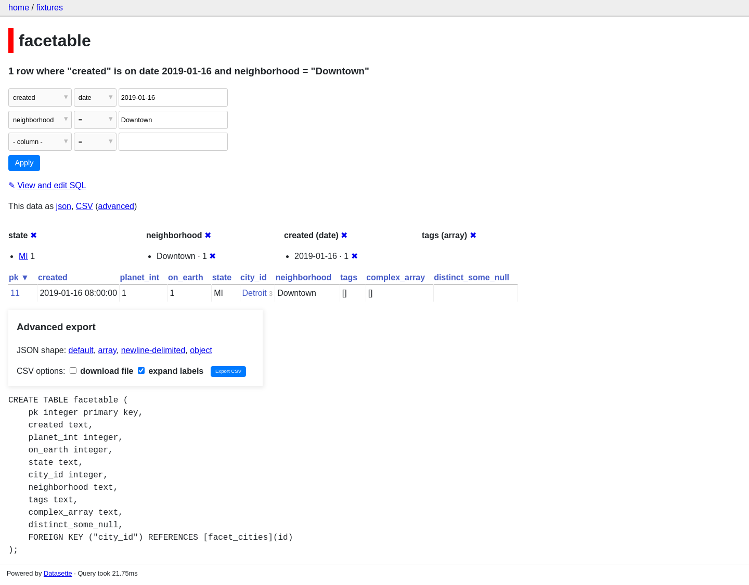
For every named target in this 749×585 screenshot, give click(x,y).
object (201, 350)
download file (102, 371)
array (107, 350)
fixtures (49, 7)
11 (15, 293)
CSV (84, 206)
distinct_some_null (471, 277)
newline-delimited (153, 350)
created (53, 277)
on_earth (185, 277)
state (221, 277)
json (63, 206)
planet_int (140, 277)
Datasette (58, 573)
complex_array (395, 277)
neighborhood (304, 277)
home (18, 7)
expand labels (170, 371)
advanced (116, 206)
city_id (253, 277)
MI (23, 256)
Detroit (254, 293)
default (81, 350)
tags (348, 277)
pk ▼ (19, 277)
